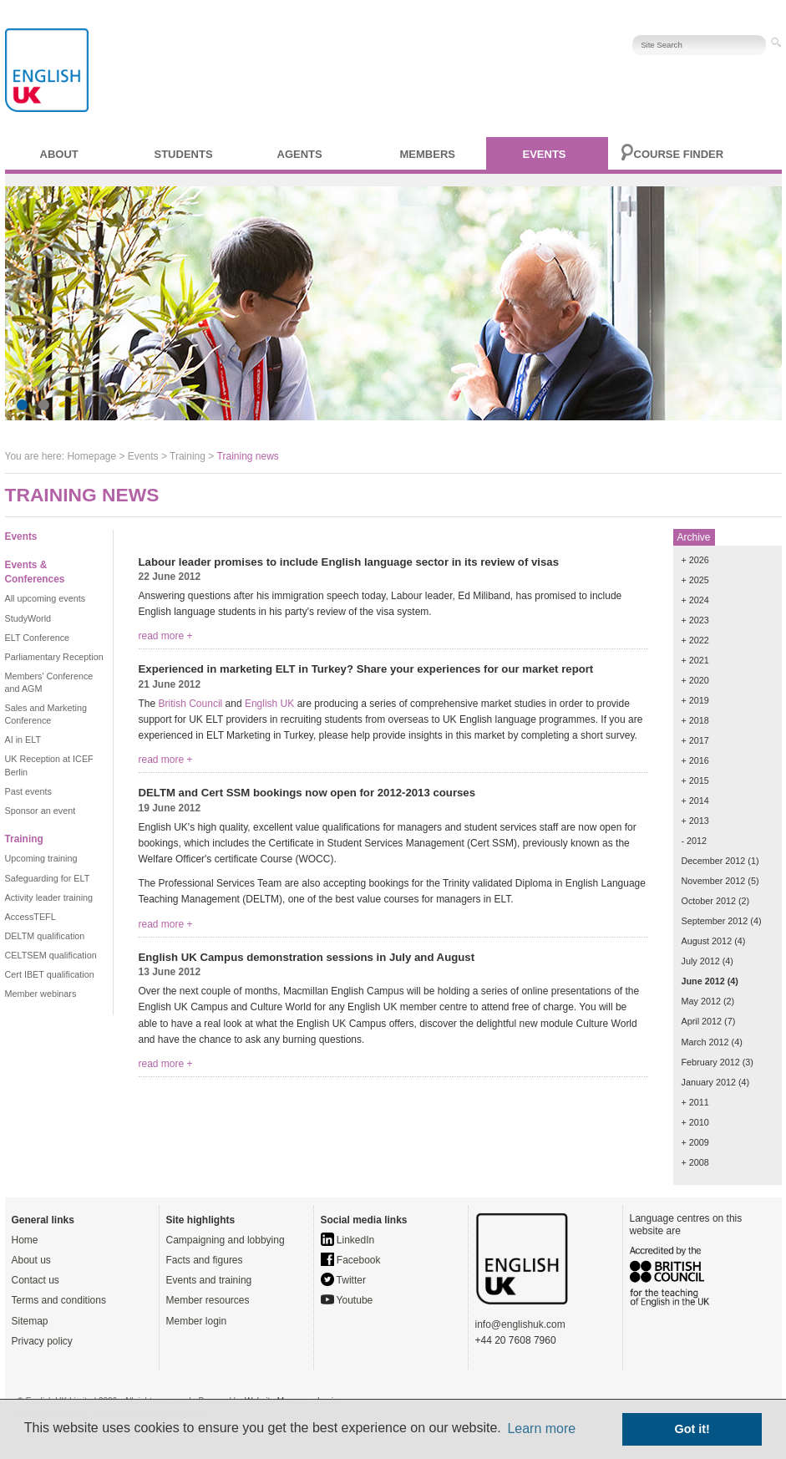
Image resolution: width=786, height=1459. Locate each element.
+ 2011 (695, 1102)
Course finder (679, 154)
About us (31, 1260)
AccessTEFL (30, 917)
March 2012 (705, 1042)
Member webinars (41, 994)
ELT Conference (37, 638)
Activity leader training (49, 897)
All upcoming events (45, 598)
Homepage (91, 456)
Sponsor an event (40, 811)
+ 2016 (695, 760)
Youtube (347, 1300)
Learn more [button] (541, 1428)
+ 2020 (695, 680)
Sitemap (30, 1321)
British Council (191, 703)
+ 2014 (695, 801)
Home (25, 1240)
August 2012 (707, 941)
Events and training (209, 1280)
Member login (196, 1321)
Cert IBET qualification (49, 974)
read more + (166, 636)
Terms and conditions (59, 1300)
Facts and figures (204, 1260)
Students (184, 154)
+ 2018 (695, 720)
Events (544, 154)
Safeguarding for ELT (47, 878)
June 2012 (703, 981)
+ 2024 (695, 600)
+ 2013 (695, 821)
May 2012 (701, 1001)
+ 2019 (695, 700)
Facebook (351, 1260)
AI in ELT (23, 740)
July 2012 (701, 961)
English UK (269, 703)
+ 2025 (695, 580)
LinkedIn (348, 1240)
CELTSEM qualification (51, 955)
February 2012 (711, 1062)
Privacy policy (42, 1341)
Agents (299, 154)
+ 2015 (695, 780)
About (59, 154)
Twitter (343, 1280)
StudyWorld (28, 618)
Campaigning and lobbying (225, 1240)
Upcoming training (41, 858)
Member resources (208, 1300)
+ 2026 (695, 560)
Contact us (35, 1280)
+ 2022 (695, 640)
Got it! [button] (692, 1429)
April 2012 (702, 1021)
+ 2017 (695, 740)
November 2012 (714, 881)
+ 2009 (695, 1142)
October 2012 (709, 901)
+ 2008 (695, 1162)
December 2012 (714, 861)
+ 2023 (695, 620)
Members (427, 154)
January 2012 (709, 1082)
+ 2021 (695, 660)
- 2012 (694, 841)
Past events (28, 791)
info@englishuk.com (520, 1324)
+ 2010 (695, 1122)
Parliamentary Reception (54, 657)
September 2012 (715, 921)
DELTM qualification (45, 936)
